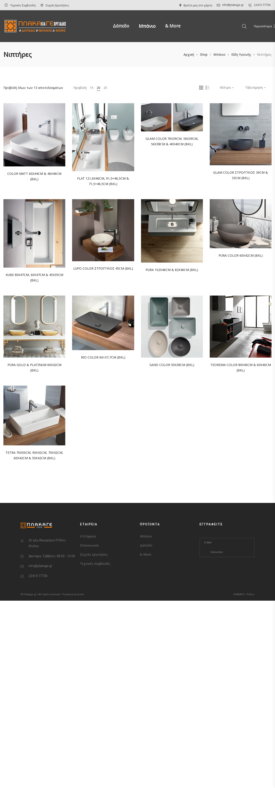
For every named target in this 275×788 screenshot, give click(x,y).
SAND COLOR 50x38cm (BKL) (171, 365)
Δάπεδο (121, 26)
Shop (203, 54)
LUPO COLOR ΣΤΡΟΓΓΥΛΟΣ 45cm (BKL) (103, 268)
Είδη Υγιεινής (241, 54)
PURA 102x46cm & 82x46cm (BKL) (172, 270)
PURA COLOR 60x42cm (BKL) (241, 255)
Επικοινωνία (89, 545)
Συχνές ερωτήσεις (94, 554)
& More (173, 26)
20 (98, 87)
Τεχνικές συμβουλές (95, 563)
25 (105, 87)
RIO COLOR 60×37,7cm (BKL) (103, 357)
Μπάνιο (147, 26)
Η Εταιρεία (88, 536)
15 (91, 87)
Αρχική (189, 54)
